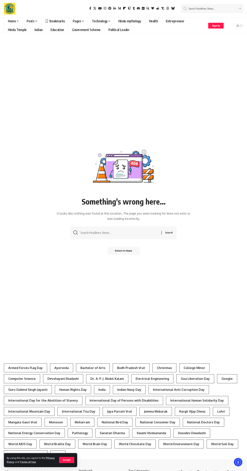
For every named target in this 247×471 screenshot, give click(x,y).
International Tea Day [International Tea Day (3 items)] (78, 411)
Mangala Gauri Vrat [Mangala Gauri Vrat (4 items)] (22, 422)
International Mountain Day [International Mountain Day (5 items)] (29, 411)
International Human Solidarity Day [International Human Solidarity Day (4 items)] (197, 400)
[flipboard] (124, 8)
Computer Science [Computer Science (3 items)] (22, 379)
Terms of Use (28, 461)
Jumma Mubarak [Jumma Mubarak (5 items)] (155, 411)
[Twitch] (129, 8)
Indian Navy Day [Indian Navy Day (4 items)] (129, 390)
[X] (94, 8)
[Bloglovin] (152, 8)
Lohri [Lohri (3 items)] (221, 411)
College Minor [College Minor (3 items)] (194, 368)
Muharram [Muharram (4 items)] (82, 422)
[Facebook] (90, 8)
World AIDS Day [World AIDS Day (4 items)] (20, 444)
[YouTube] (100, 8)
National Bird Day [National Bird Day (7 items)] (115, 422)
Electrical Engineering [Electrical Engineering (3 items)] (152, 379)
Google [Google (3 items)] (227, 379)
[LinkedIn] (114, 8)
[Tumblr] (134, 8)
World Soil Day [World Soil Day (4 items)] (222, 444)
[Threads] (167, 8)
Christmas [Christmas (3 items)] (164, 368)
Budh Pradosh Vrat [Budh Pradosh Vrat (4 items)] (131, 368)
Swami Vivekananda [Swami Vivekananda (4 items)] (151, 433)
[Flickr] (143, 8)
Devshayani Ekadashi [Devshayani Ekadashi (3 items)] (63, 379)
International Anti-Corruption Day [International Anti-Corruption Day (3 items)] (179, 390)
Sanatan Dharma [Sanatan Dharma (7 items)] (112, 433)
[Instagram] (105, 8)
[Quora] (147, 8)
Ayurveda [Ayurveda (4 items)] (61, 368)
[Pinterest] (109, 8)
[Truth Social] (162, 8)
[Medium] (119, 8)
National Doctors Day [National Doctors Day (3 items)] (203, 422)
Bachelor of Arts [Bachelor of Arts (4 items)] (92, 368)
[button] (66, 460)
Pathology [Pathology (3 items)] (80, 433)
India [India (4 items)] (102, 390)
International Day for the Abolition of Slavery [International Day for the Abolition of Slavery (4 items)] (43, 400)
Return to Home (123, 250)
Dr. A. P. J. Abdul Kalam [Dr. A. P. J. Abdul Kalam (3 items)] (107, 379)
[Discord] (138, 8)
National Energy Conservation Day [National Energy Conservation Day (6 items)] (34, 433)
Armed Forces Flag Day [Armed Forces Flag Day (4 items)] (25, 368)
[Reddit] (157, 8)
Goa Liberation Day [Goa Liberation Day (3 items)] (195, 379)
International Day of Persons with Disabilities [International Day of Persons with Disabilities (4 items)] (124, 400)
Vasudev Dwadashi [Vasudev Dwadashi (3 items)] (192, 433)
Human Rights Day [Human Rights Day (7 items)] (73, 390)
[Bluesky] (173, 8)
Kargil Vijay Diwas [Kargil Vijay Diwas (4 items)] (192, 411)
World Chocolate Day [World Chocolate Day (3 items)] (135, 444)
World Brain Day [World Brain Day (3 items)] (95, 444)
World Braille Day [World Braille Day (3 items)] (57, 444)
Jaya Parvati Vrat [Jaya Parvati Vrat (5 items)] (119, 411)
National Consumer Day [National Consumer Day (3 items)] (157, 422)
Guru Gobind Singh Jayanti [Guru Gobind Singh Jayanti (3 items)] (27, 390)
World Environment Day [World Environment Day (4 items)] (181, 444)
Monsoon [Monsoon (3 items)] (56, 422)
